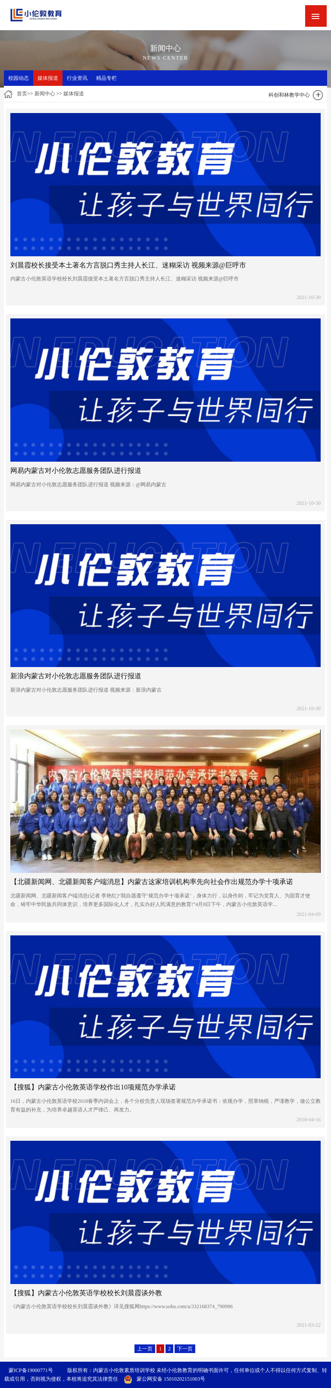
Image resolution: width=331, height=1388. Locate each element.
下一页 (185, 1349)
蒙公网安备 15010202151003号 (164, 1379)
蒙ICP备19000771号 (31, 1370)
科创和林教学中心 (289, 95)
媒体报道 (47, 78)
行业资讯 (77, 78)
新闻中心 (44, 94)
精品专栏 (106, 78)
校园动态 (18, 78)
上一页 (145, 1349)
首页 (22, 94)
